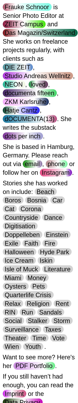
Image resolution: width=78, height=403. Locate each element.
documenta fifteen (29, 93)
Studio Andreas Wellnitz (37, 75)
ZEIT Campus (24, 24)
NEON (14, 84)
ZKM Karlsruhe (25, 101)
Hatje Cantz (21, 110)
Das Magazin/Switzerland (40, 32)
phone (56, 163)
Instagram (56, 172)
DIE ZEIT (17, 67)
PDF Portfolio (33, 365)
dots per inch (22, 136)
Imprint (14, 393)
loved (38, 84)
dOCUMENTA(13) (30, 118)
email (32, 163)
